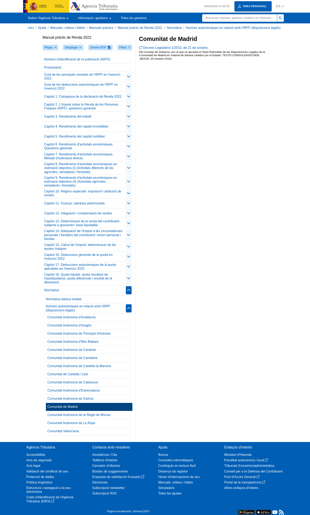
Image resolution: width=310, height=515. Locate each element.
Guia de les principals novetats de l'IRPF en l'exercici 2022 (82, 76)
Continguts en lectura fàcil (177, 465)
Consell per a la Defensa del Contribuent (253, 471)
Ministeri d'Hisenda (238, 454)
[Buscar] (239, 18)
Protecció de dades (40, 477)
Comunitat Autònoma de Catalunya (73, 382)
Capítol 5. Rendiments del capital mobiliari (74, 136)
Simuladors (166, 488)
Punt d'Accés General (242, 477)
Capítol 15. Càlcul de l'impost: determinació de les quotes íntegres (80, 246)
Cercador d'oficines (106, 465)
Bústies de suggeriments (110, 471)
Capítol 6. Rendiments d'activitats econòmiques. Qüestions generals (78, 146)
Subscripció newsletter (108, 488)
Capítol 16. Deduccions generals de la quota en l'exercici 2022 (78, 256)
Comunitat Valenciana (63, 431)
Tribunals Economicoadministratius (249, 465)
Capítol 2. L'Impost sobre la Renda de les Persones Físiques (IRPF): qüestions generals (81, 106)
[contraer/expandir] (129, 76)
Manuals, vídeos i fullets (67, 27)
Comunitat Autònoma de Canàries (72, 349)
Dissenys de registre (173, 471)
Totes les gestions (134, 18)
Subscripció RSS (104, 493)
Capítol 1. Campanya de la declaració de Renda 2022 (83, 96)
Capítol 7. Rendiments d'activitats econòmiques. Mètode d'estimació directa (78, 156)
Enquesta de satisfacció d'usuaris (118, 477)
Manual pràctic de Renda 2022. (140, 27)
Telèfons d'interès (105, 460)
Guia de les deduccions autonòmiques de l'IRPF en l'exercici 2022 (81, 86)
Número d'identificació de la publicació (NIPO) (77, 59)
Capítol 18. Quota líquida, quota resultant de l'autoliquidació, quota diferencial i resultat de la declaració (78, 278)
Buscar (163, 454)
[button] (280, 6)
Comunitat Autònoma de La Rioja (71, 423)
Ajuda (42, 27)
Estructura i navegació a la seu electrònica (48, 489)
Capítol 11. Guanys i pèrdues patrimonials (74, 203)
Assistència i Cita (104, 454)
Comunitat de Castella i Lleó (68, 374)
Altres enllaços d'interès (241, 488)
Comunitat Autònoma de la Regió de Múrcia (79, 415)
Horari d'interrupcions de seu (179, 477)
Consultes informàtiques (175, 460)
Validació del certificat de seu (47, 471)
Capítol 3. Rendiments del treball (67, 116)
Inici (31, 27)
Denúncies (100, 482)
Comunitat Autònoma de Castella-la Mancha (79, 366)
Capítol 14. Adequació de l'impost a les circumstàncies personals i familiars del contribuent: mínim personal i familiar (83, 234)
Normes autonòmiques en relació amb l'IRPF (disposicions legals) (233, 27)
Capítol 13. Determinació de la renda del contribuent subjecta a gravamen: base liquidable (81, 223)
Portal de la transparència (244, 482)
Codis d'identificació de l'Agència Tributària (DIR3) (49, 499)
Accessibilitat (35, 454)
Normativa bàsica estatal (63, 299)
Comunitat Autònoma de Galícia (70, 398)
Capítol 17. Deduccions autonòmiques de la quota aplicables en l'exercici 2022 (80, 266)
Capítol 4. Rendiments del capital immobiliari (76, 126)
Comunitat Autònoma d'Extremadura (74, 390)
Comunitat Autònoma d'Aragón (70, 325)
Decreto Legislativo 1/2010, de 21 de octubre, (174, 47)
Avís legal (33, 465)
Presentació (53, 67)
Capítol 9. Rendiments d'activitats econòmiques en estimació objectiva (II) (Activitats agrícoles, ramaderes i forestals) (80, 181)
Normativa (174, 27)
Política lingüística (39, 482)
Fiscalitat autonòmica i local (246, 460)
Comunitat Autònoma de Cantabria (72, 358)
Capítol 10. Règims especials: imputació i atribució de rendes (82, 193)
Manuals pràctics (101, 27)
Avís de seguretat (39, 460)
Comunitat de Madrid (63, 406)
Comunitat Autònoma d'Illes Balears (73, 341)
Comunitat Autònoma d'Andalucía (72, 317)
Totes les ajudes (170, 493)
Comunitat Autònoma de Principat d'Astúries (79, 333)
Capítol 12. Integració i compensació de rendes (78, 213)
